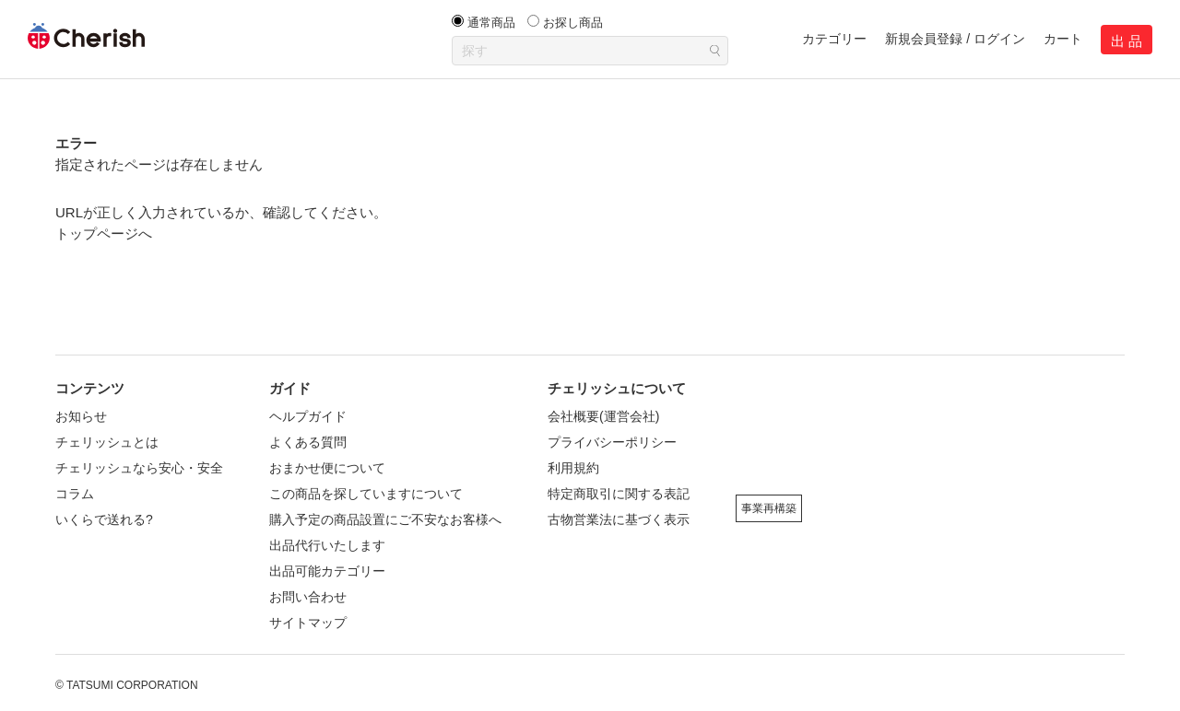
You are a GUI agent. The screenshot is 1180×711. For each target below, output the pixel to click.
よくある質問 (308, 442)
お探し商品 (573, 22)
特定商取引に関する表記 (619, 493)
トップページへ (103, 233)
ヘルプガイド (308, 416)
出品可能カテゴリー (327, 571)
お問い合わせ (308, 596)
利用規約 (573, 467)
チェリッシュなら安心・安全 (139, 467)
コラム (74, 493)
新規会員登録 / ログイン (955, 38)
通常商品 (491, 22)
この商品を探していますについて (366, 493)
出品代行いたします (327, 545)
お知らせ (81, 416)
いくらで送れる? (104, 519)
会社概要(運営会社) (603, 416)
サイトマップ (308, 622)
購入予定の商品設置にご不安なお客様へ (385, 519)
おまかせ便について (327, 467)
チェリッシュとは (107, 442)
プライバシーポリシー (612, 442)
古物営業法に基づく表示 (619, 519)
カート (1063, 38)
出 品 (1126, 41)
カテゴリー (834, 38)
